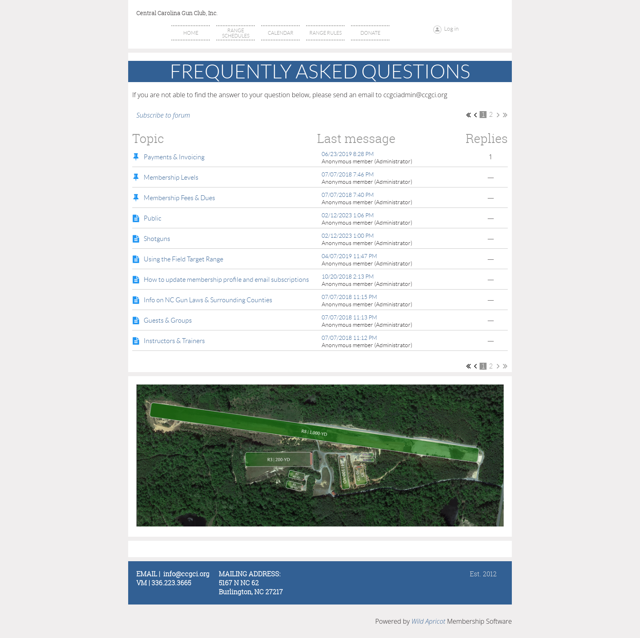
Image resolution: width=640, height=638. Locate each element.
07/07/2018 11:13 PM (349, 317)
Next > (498, 115)
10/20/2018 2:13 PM (348, 276)
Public (152, 218)
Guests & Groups (168, 320)
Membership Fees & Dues (179, 197)
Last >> (505, 115)
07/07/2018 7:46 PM (348, 174)
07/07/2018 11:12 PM (349, 338)
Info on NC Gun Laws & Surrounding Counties (208, 300)
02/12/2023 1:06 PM (348, 215)
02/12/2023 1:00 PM (348, 235)
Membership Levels (171, 177)
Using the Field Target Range (183, 259)
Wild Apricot (428, 621)
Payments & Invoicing (174, 157)
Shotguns (157, 238)
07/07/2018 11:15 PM (349, 297)
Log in (451, 28)
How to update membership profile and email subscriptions (226, 279)
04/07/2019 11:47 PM (349, 256)
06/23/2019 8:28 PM (348, 154)
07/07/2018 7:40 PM (348, 195)
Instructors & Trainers (174, 340)
